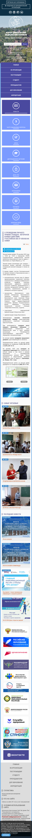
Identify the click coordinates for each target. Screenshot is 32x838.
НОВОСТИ (16, 111)
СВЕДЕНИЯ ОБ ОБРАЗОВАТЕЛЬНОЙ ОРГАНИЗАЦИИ (16, 6)
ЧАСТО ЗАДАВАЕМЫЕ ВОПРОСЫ (16, 127)
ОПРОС (16, 143)
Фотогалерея (16, 191)
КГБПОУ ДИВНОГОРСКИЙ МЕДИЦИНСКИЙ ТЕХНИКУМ (16, 33)
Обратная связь (16, 222)
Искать (25, 44)
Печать (27, 244)
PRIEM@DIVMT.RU (16, 58)
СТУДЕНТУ (16, 80)
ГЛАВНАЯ (16, 65)
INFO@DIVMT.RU (20, 54)
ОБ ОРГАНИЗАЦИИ (16, 70)
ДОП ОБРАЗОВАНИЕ (16, 90)
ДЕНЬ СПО (16, 175)
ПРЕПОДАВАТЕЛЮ (16, 85)
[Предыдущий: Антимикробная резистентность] (9, 381)
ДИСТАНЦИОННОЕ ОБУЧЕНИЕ (16, 159)
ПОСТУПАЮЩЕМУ (16, 75)
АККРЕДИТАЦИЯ (16, 95)
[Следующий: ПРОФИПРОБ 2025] (24, 381)
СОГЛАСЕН (6, 835)
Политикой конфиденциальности (11, 817)
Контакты (16, 207)
